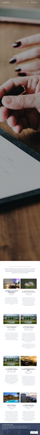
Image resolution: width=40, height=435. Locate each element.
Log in (27, 2)
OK (34, 432)
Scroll (20, 258)
